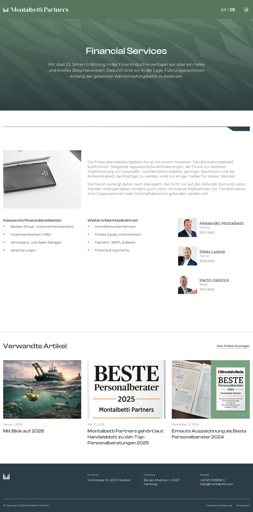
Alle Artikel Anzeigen (233, 346)
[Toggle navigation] (246, 9)
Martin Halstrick (214, 280)
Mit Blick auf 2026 (23, 431)
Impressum (243, 505)
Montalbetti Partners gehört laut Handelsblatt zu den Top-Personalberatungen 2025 (125, 437)
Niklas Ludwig (212, 251)
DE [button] (232, 9)
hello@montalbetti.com (216, 484)
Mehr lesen (207, 232)
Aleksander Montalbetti (221, 223)
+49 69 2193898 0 (212, 480)
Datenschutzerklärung (219, 505)
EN (223, 9)
